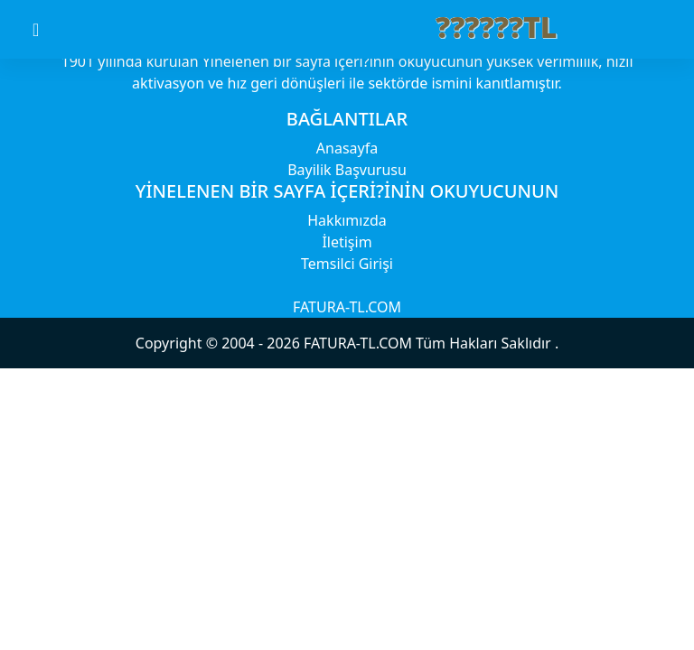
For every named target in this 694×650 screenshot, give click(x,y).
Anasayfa (347, 148)
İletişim (346, 242)
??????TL (497, 26)
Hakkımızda (346, 220)
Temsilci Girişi (347, 264)
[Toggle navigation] (51, 30)
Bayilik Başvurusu (347, 170)
